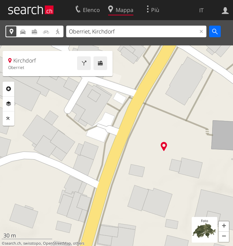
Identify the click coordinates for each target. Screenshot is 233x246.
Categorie (8, 89)
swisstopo (32, 243)
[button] (224, 226)
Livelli (8, 104)
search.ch (13, 243)
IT (201, 10)
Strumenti (8, 118)
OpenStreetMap (57, 243)
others (78, 243)
